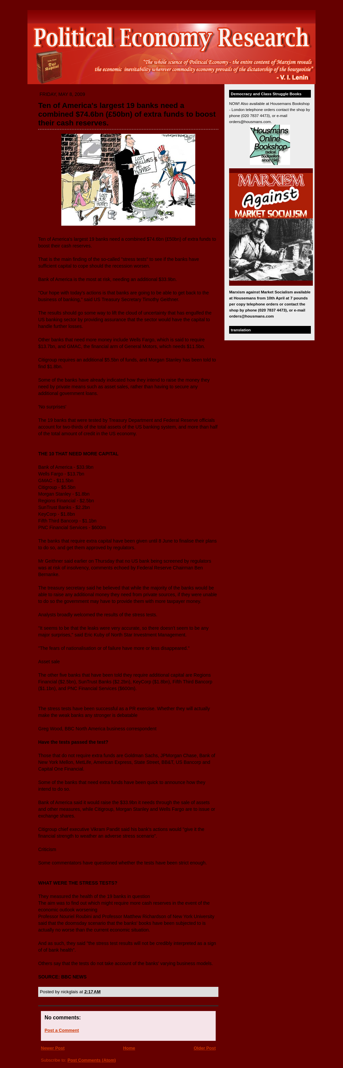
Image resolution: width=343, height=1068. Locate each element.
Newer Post (53, 1048)
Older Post (205, 1048)
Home (129, 1048)
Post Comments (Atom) (92, 1060)
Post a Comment (62, 1030)
